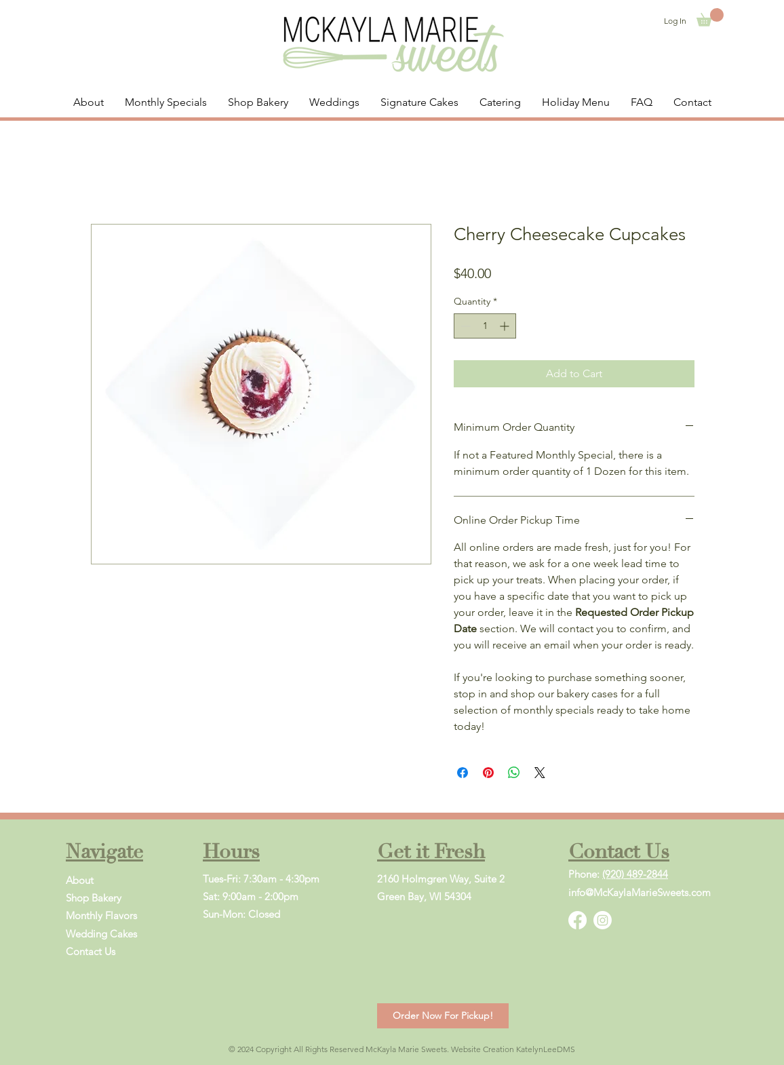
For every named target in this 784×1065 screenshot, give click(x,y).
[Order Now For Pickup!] (443, 1015)
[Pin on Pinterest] (488, 772)
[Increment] (505, 326)
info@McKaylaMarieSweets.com (639, 892)
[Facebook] (577, 920)
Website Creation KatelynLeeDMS (513, 1049)
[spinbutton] (485, 326)
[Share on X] (540, 772)
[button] (710, 17)
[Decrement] (464, 326)
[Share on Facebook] (462, 772)
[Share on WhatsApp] (514, 772)
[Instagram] (602, 920)
